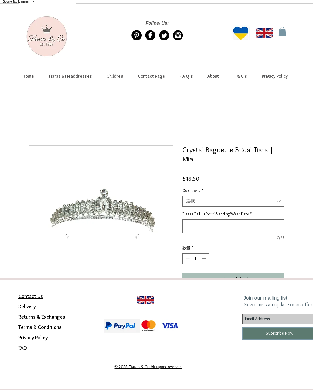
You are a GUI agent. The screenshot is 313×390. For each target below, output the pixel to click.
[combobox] (233, 201)
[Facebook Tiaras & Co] (150, 35)
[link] (282, 31)
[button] (70, 76)
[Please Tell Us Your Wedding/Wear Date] (233, 226)
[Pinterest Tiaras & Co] (136, 35)
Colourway (192, 190)
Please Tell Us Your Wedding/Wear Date (217, 214)
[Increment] (204, 258)
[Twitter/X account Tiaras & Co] (164, 35)
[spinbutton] (195, 258)
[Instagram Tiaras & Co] (178, 35)
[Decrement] (186, 258)
